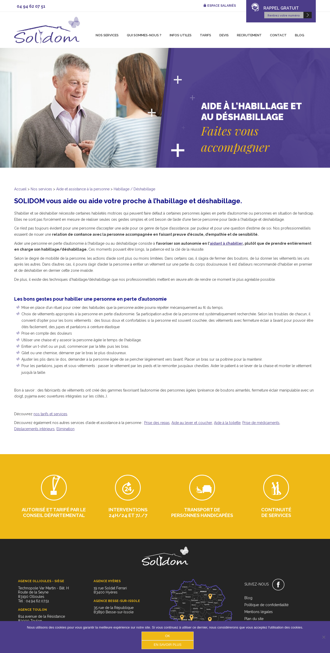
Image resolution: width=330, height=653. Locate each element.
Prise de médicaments (260, 423)
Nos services (107, 35)
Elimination (65, 429)
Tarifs (205, 35)
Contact (278, 35)
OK (167, 636)
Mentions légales (258, 612)
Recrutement (249, 35)
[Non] (323, 637)
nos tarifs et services (50, 414)
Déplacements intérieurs (34, 429)
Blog (299, 35)
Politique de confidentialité (266, 605)
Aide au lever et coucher (191, 423)
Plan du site (253, 619)
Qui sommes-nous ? (144, 35)
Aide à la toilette (227, 423)
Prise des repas (157, 423)
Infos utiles (181, 35)
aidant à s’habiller (226, 243)
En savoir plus (167, 645)
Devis (224, 35)
